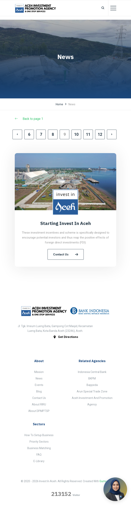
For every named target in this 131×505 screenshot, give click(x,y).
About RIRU (39, 404)
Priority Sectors (39, 441)
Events (39, 385)
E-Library (38, 461)
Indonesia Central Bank (92, 372)
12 (100, 134)
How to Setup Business (39, 435)
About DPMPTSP (39, 411)
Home (59, 104)
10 (76, 134)
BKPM (92, 378)
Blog (39, 391)
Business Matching (39, 448)
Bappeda (92, 385)
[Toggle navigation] (113, 8)
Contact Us (65, 254)
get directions (65, 337)
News (39, 378)
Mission (39, 372)
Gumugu (105, 481)
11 (88, 134)
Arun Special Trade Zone (92, 391)
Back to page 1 (29, 119)
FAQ (39, 454)
